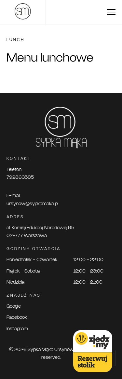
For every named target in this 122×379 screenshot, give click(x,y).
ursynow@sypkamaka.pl (32, 204)
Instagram (17, 329)
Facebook (17, 318)
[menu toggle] (111, 12)
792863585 (20, 177)
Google (14, 306)
